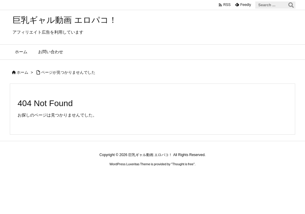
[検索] (291, 5)
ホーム (22, 72)
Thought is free (182, 164)
